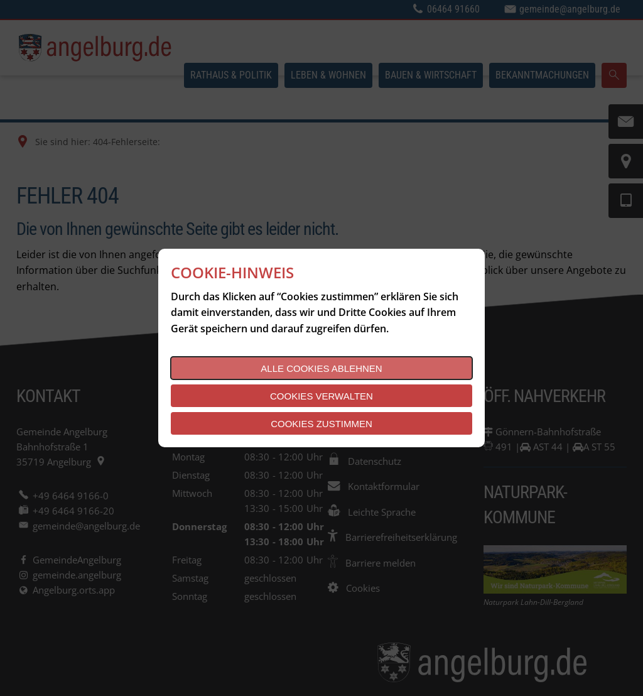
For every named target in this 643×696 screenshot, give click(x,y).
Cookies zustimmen (321, 423)
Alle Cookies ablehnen (321, 368)
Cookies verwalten (321, 396)
